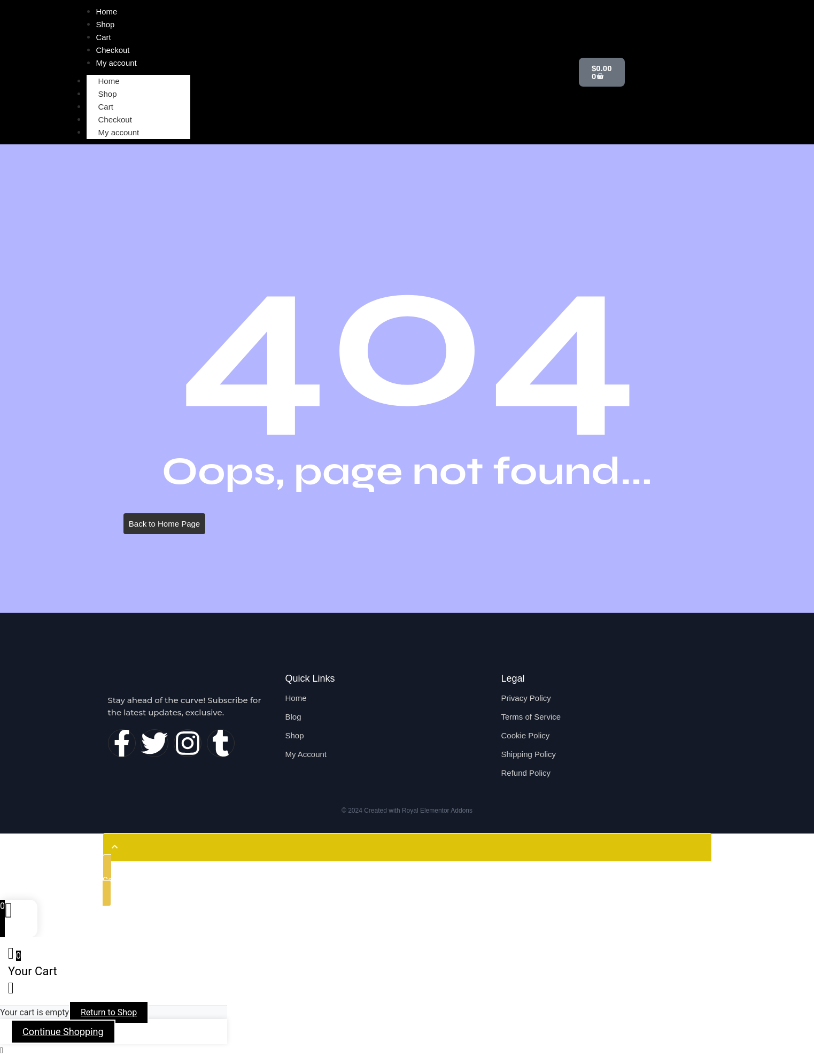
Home (109, 81)
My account (118, 132)
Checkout (115, 119)
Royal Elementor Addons (437, 810)
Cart (105, 106)
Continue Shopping (63, 1031)
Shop (107, 93)
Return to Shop (109, 1012)
